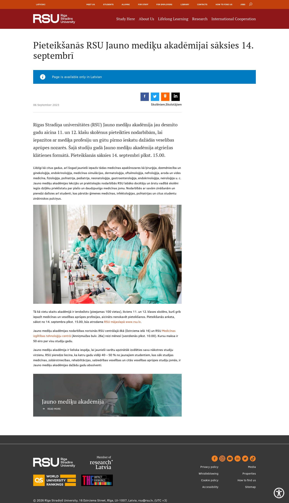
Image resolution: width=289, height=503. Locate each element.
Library (185, 4)
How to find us (224, 4)
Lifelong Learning (173, 18)
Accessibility (210, 487)
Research (200, 18)
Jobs (242, 4)
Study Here (125, 18)
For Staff (143, 4)
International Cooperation (233, 18)
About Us (146, 18)
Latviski (40, 4)
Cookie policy (209, 480)
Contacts (202, 4)
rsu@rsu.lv (145, 500)
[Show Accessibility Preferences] (279, 493)
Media (252, 467)
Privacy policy (209, 467)
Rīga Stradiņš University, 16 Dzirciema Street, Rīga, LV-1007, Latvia (91, 500)
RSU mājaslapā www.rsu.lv (122, 322)
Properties (249, 474)
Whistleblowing (208, 474)
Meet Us (90, 4)
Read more (54, 408)
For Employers (164, 4)
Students (108, 4)
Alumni (126, 4)
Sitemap (250, 487)
